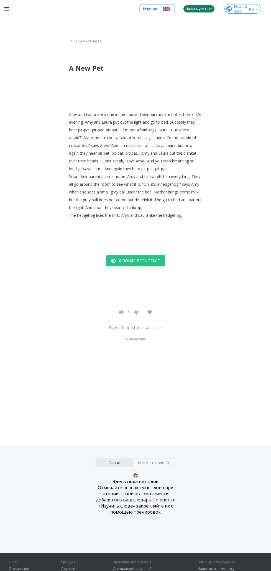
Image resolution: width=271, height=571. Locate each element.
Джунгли (68, 569)
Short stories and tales (142, 327)
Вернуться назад (85, 41)
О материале (135, 339)
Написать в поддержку (216, 569)
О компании (19, 569)
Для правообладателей (132, 569)
